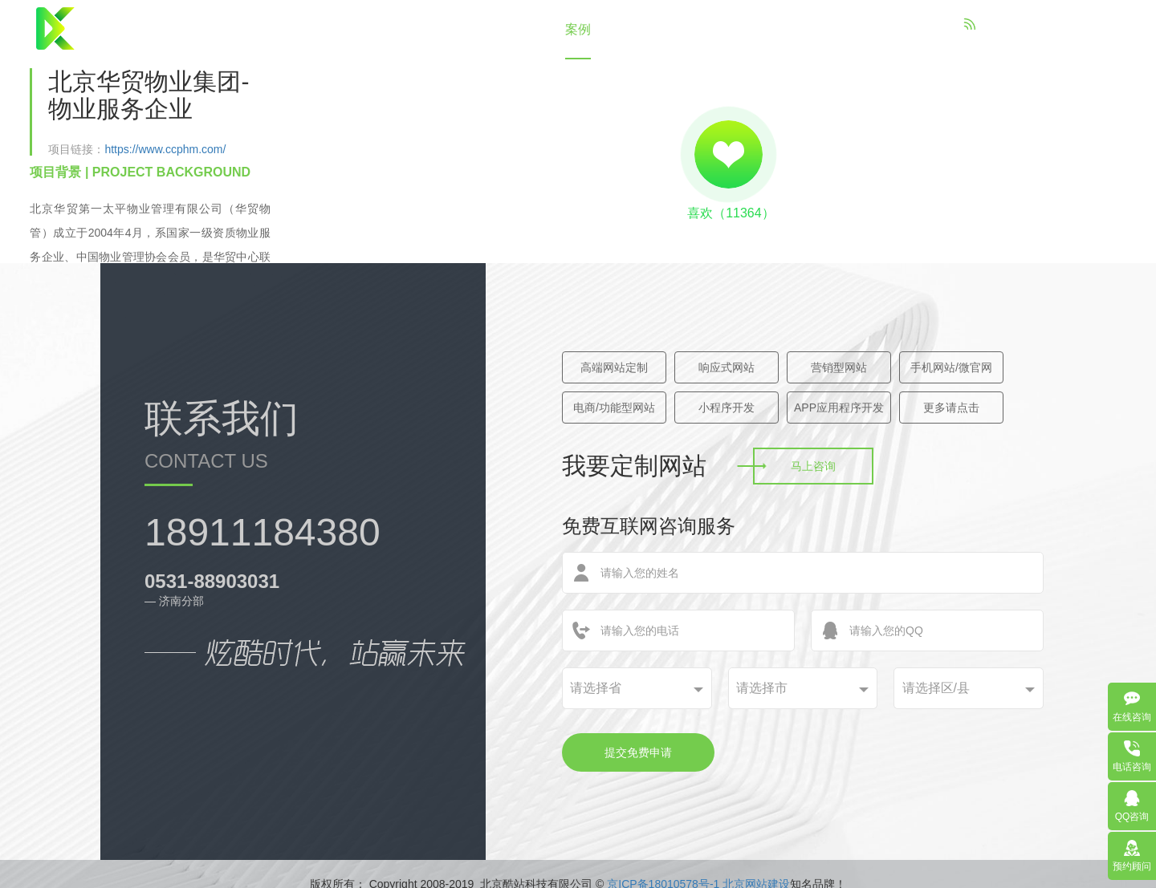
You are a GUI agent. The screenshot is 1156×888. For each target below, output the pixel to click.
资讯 (697, 29)
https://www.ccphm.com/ (165, 149)
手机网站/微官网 (951, 367)
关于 (459, 29)
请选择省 (595, 688)
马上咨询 (813, 466)
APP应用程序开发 (839, 407)
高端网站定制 (614, 367)
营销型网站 (839, 367)
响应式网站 (726, 367)
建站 (518, 29)
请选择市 (762, 688)
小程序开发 (726, 407)
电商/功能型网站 (614, 407)
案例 (578, 29)
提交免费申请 (638, 752)
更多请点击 (951, 407)
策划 (637, 29)
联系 (756, 29)
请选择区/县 (936, 688)
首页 (400, 29)
